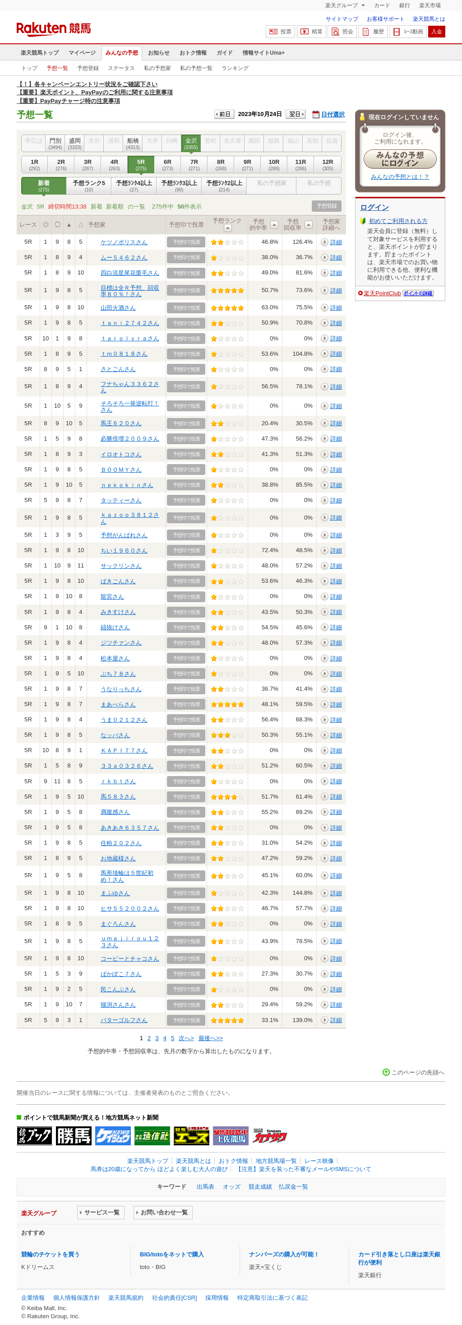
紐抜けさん (115, 627)
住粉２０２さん (121, 843)
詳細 (336, 242)
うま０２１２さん (124, 719)
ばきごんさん (118, 581)
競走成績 (260, 1186)
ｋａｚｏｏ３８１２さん (130, 518)
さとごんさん (118, 369)
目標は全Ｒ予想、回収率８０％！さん (130, 291)
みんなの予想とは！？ (400, 176)
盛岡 (74, 143)
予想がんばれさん (124, 535)
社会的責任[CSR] (174, 1297)
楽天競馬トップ (40, 53)
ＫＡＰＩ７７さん (124, 750)
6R (167, 164)
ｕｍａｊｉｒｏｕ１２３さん (130, 941)
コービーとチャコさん (130, 958)
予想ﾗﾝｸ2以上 (224, 186)
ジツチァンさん (121, 642)
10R (274, 164)
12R (328, 164)
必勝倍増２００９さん (130, 438)
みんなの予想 (122, 53)
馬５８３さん (118, 796)
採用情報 (217, 1297)
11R (300, 164)
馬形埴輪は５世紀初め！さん (127, 876)
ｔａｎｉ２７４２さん (130, 323)
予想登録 (88, 68)
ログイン (374, 207)
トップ (29, 68)
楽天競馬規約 (125, 1297)
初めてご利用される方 (398, 221)
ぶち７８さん (118, 673)
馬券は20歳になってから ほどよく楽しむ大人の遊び (159, 1169)
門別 (55, 143)
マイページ (82, 53)
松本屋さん (115, 658)
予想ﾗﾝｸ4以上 (134, 186)
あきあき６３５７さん (130, 827)
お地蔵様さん (118, 858)
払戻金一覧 (293, 1186)
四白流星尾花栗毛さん (130, 273)
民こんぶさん (118, 989)
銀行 (404, 5)
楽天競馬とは (429, 19)
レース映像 (319, 1161)
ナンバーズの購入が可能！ (284, 1254)
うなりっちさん (121, 689)
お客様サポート (386, 19)
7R (194, 164)
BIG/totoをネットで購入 (172, 1254)
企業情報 (33, 1297)
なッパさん (115, 735)
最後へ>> (211, 1038)
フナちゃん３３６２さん (130, 387)
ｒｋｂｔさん (118, 781)
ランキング (235, 68)
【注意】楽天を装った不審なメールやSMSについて (303, 1169)
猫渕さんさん (118, 1004)
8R (220, 164)
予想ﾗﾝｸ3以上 (179, 186)
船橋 (133, 143)
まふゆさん (115, 893)
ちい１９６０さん (124, 550)
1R (34, 164)
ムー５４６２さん (124, 257)
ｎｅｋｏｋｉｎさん (127, 485)
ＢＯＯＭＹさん (121, 469)
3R (87, 164)
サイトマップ (342, 19)
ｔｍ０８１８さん (124, 353)
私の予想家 (157, 68)
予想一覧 (57, 68)
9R (247, 164)
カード (382, 5)
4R (114, 164)
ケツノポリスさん (124, 242)
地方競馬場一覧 (276, 1161)
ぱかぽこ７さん (121, 974)
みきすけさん (118, 612)
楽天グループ (342, 5)
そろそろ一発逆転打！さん (130, 406)
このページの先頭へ (418, 1072)
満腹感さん (115, 812)
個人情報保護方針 (76, 1297)
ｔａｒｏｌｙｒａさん (130, 338)
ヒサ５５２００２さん (130, 908)
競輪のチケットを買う (50, 1254)
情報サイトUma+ (264, 53)
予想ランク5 (89, 186)
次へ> (186, 1038)
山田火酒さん (118, 307)
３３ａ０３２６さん (127, 765)
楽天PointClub (382, 293)
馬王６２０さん (121, 423)
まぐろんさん (118, 924)
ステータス (121, 68)
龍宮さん (112, 596)
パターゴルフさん (124, 1020)
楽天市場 (430, 5)
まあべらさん (118, 704)
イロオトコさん (121, 454)
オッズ (231, 1186)
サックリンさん (121, 566)
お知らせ (159, 53)
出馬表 (205, 1186)
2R (61, 164)
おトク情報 (193, 53)
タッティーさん (121, 500)
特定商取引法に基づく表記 (272, 1297)
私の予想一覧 (196, 68)
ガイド (225, 53)
